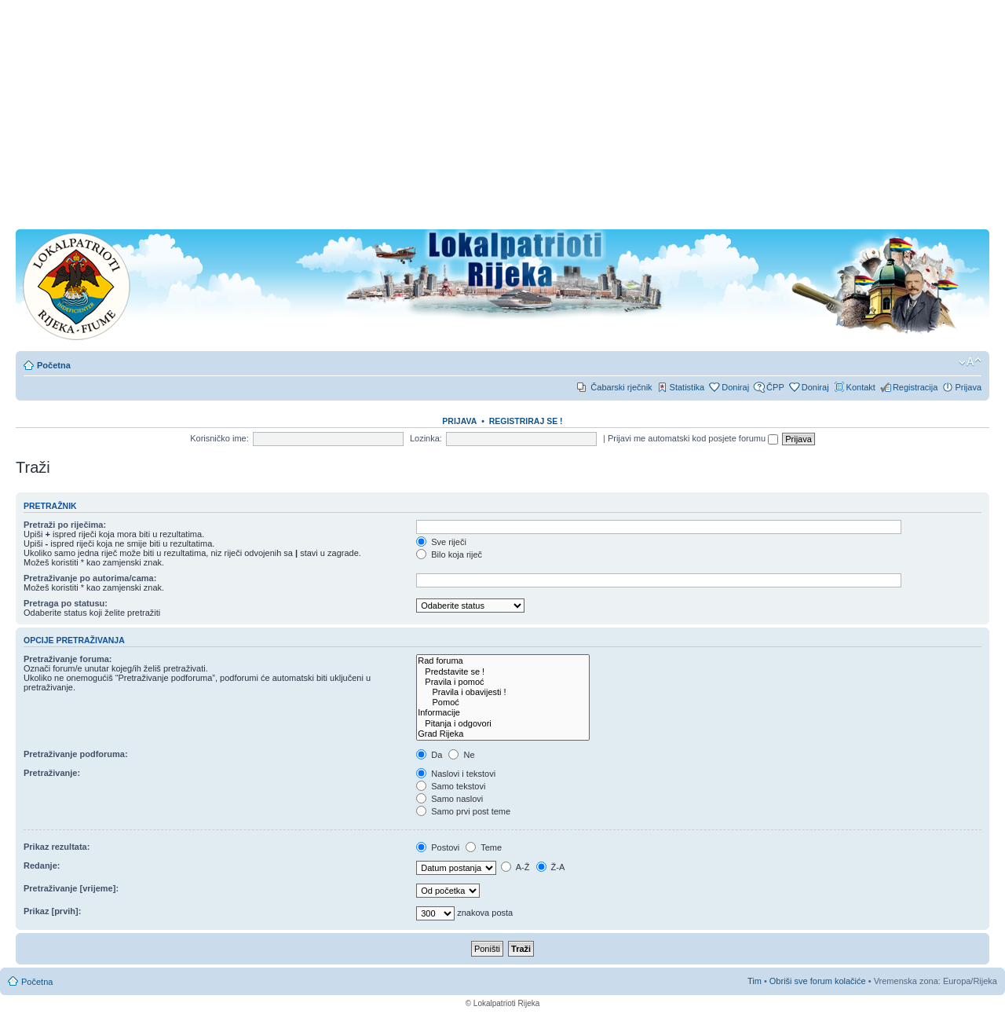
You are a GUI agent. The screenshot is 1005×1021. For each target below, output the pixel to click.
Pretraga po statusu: (66, 603)
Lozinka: (426, 438)
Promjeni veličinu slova (970, 362)
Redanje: (42, 865)
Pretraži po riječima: (65, 524)
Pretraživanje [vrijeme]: (71, 888)
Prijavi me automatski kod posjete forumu (693, 438)
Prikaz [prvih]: (52, 911)
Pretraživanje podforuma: (76, 754)
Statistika (687, 387)
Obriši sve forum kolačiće (817, 981)
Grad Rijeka (503, 734)
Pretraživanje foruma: (67, 659)
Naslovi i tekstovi (455, 773)
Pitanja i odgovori (503, 724)
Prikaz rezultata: (57, 846)
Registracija (915, 387)
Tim (754, 981)
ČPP (775, 387)
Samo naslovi (449, 798)
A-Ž (515, 867)
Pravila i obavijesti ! (503, 692)
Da (429, 754)
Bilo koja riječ (449, 554)
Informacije (503, 713)
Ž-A (550, 867)
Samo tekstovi (450, 786)
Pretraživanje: (52, 773)
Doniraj (735, 387)
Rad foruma (503, 661)
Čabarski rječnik (621, 387)
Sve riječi (441, 542)
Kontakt (860, 387)
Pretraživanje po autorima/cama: (90, 578)
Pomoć (503, 702)
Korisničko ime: (219, 438)
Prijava (968, 387)
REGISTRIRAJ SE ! (526, 421)
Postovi (437, 847)
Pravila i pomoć (503, 682)
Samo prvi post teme (463, 811)
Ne (461, 754)
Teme (484, 847)
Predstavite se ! (503, 672)
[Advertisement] (502, 119)
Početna (54, 365)
